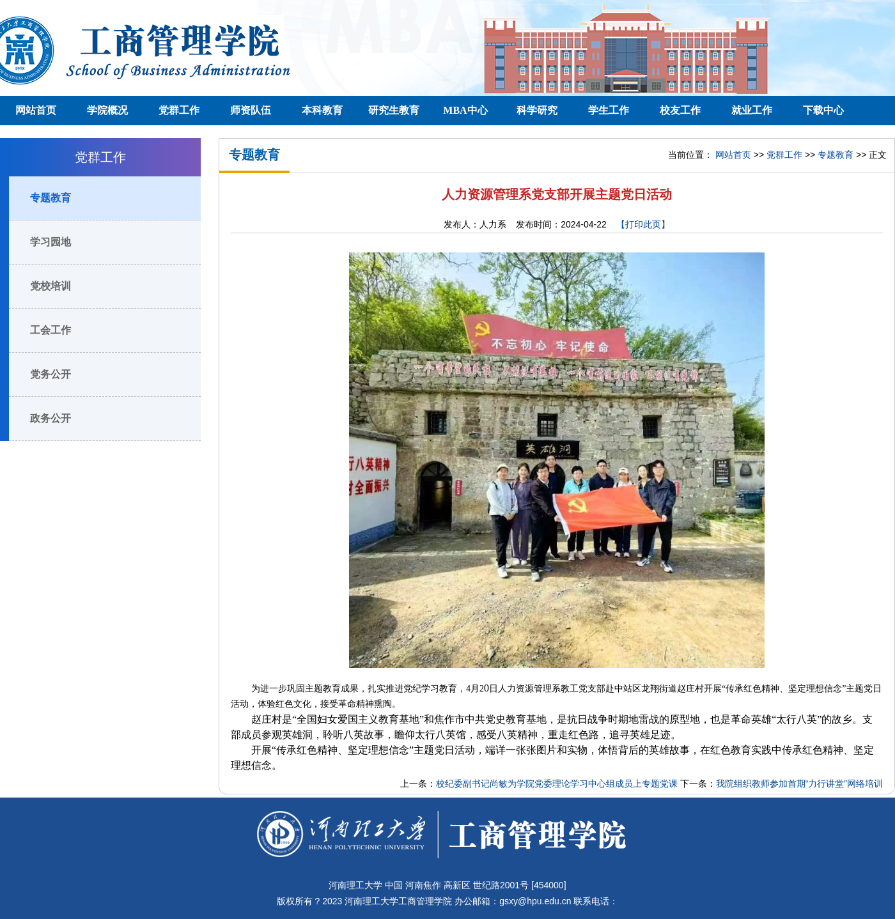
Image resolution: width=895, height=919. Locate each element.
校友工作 (680, 110)
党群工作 (179, 110)
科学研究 (537, 110)
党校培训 (50, 286)
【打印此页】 (643, 224)
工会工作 (50, 330)
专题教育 (50, 197)
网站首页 (35, 110)
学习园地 (50, 241)
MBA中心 (465, 110)
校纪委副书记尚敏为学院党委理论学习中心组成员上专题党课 (557, 783)
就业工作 (751, 110)
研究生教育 (393, 110)
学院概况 (107, 110)
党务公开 (50, 374)
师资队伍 (250, 110)
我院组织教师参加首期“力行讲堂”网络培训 (799, 783)
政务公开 (50, 418)
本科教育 (322, 110)
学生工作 (608, 110)
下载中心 (823, 110)
